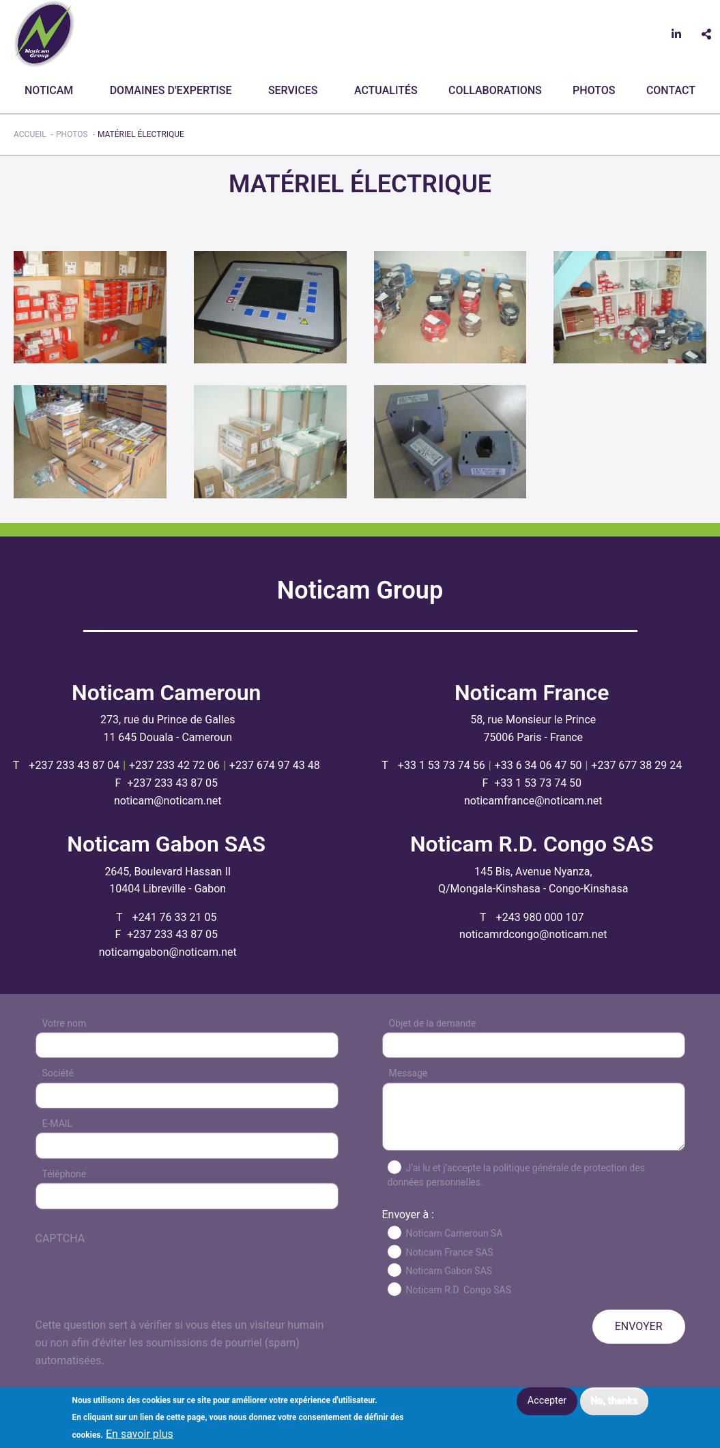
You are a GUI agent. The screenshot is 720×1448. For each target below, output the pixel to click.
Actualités (386, 90)
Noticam (49, 90)
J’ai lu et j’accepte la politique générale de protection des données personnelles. (516, 1175)
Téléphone (64, 1173)
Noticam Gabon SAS (449, 1270)
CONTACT (670, 90)
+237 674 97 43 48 (274, 765)
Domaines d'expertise (171, 90)
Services (293, 90)
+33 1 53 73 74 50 (537, 782)
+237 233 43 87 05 (172, 782)
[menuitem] (51, 90)
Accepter (547, 1400)
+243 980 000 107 (540, 917)
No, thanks (613, 1400)
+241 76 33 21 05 (174, 917)
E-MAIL (57, 1123)
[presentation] (139, 1289)
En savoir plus (139, 1434)
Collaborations (495, 90)
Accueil (30, 134)
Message (408, 1073)
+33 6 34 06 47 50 (538, 765)
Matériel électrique (141, 134)
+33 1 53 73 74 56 (441, 765)
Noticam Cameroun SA (454, 1233)
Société (58, 1073)
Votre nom (64, 1023)
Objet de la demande (432, 1023)
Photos (594, 90)
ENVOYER (639, 1326)
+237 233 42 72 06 (174, 765)
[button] (90, 306)
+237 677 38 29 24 (636, 765)
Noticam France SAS (449, 1252)
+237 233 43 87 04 (74, 765)
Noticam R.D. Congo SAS (459, 1289)
